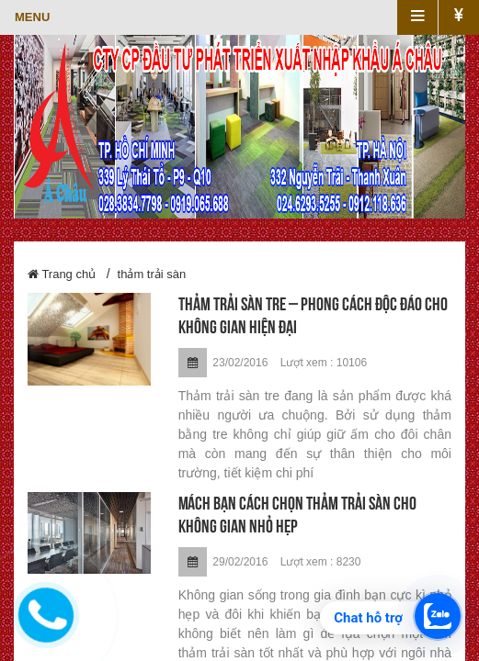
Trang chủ (62, 274)
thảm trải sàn (152, 274)
